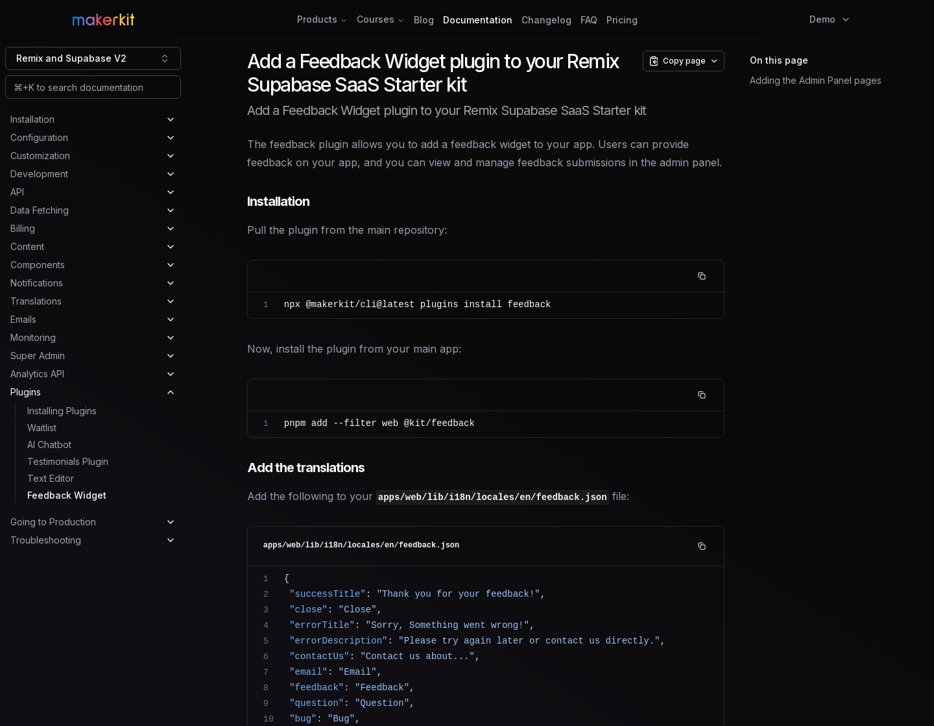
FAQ (589, 19)
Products (322, 19)
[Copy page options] (683, 61)
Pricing (622, 19)
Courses (381, 19)
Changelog (546, 19)
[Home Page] (204, 19)
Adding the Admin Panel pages (815, 80)
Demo (830, 19)
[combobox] (93, 58)
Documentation (477, 19)
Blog (424, 19)
